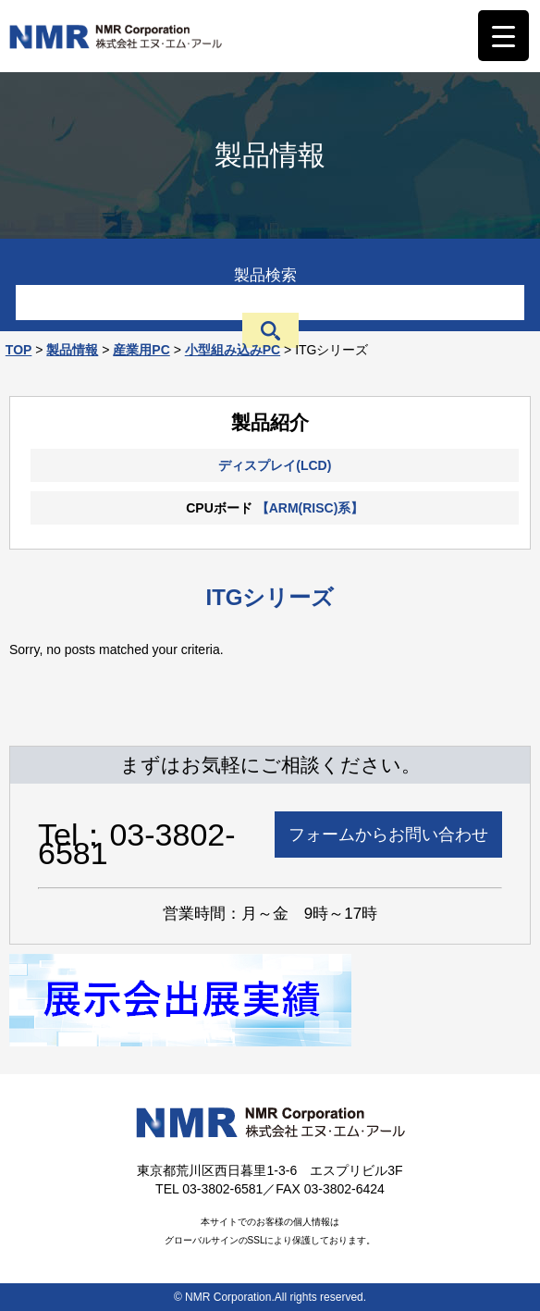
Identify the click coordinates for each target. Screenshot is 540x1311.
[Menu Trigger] (503, 35)
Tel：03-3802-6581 (137, 844)
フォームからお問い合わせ (388, 834)
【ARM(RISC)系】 (310, 508)
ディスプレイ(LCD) (274, 465)
